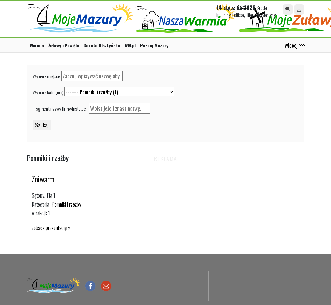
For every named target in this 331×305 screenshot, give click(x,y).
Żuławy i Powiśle (63, 45)
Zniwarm (43, 179)
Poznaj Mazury (154, 45)
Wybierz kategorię (48, 92)
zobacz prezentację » (51, 227)
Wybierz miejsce (46, 76)
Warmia (37, 45)
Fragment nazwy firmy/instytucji (60, 108)
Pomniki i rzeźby (66, 204)
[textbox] (92, 76)
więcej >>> (295, 45)
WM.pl (130, 45)
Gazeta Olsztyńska (101, 45)
